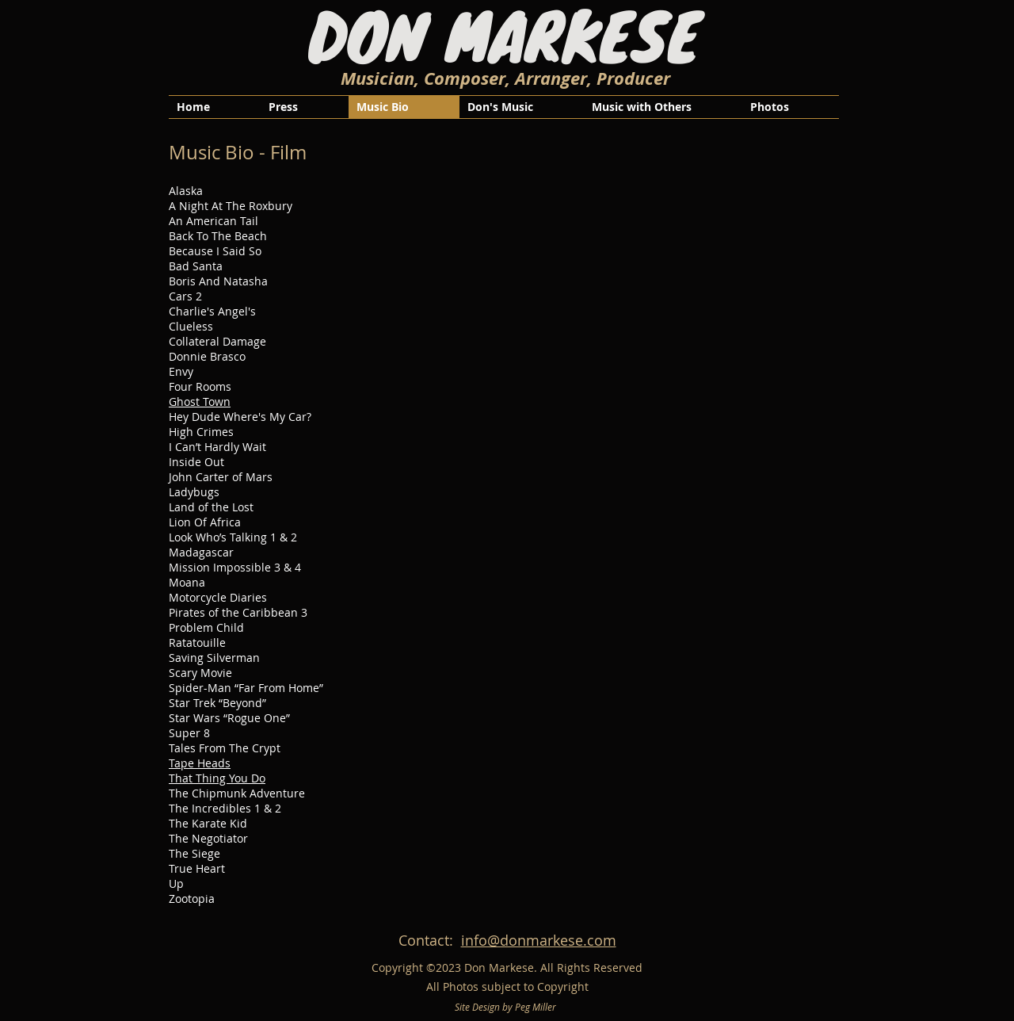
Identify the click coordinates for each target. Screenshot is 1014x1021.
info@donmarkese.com (538, 940)
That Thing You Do (217, 778)
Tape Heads (200, 763)
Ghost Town (200, 401)
